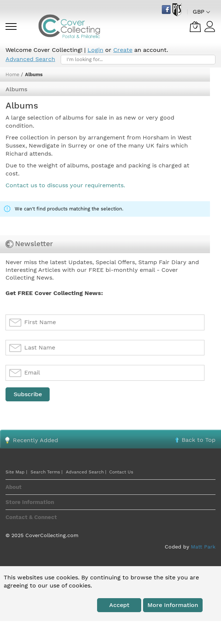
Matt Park (203, 547)
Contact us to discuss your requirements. (65, 185)
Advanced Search (30, 59)
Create (122, 49)
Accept (119, 604)
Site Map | (16, 472)
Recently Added (35, 440)
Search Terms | (47, 472)
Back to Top (198, 439)
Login (95, 49)
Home (13, 74)
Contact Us (121, 472)
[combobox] (138, 59)
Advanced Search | (87, 472)
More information (172, 604)
